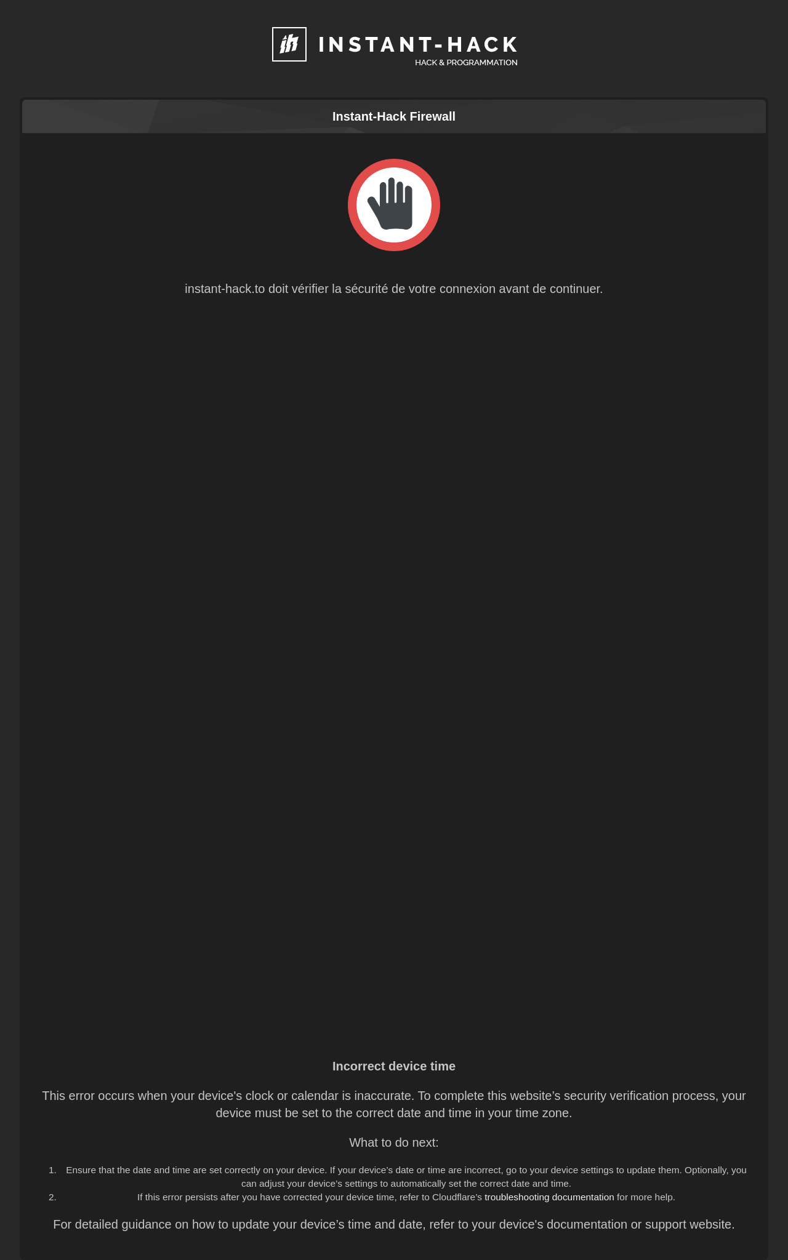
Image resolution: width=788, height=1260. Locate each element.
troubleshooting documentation (549, 1197)
